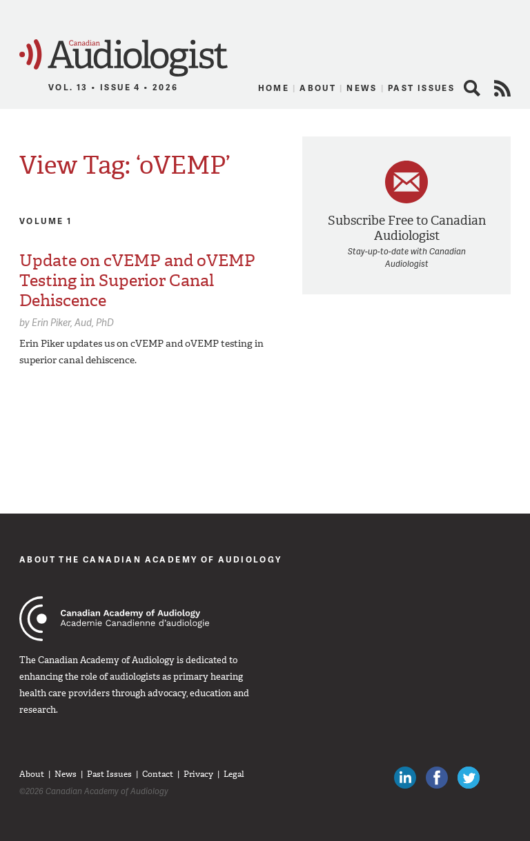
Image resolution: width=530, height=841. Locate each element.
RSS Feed (502, 88)
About (318, 88)
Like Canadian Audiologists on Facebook (437, 778)
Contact (157, 774)
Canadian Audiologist (123, 58)
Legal (234, 774)
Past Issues (421, 88)
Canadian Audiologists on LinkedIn (405, 778)
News (361, 88)
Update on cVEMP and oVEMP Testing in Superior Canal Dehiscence (137, 281)
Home (274, 88)
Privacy (198, 774)
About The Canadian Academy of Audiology (150, 559)
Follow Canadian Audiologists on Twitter (469, 778)
